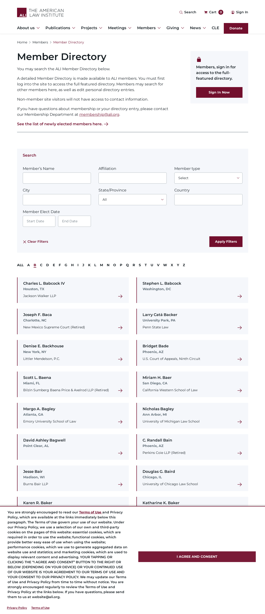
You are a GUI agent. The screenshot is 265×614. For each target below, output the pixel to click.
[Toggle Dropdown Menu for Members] (158, 28)
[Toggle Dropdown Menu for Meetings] (128, 28)
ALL (20, 265)
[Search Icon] (187, 12)
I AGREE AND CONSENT (197, 556)
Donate (236, 28)
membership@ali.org (99, 114)
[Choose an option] (208, 178)
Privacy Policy (17, 607)
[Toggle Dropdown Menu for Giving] (181, 28)
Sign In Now (219, 92)
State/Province (112, 190)
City (26, 190)
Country (182, 190)
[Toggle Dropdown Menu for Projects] (99, 28)
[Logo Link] (40, 12)
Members (40, 42)
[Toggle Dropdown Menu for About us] (37, 28)
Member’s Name (38, 168)
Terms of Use (40, 607)
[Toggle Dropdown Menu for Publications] (72, 28)
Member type (187, 168)
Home (22, 42)
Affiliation (107, 168)
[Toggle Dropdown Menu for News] (203, 28)
